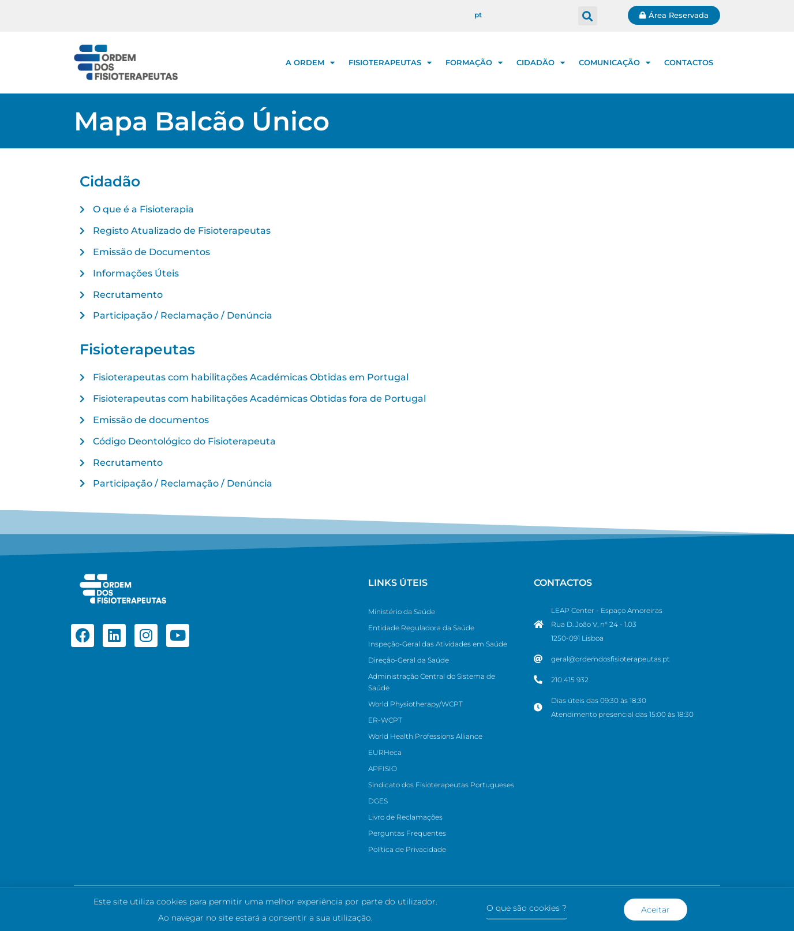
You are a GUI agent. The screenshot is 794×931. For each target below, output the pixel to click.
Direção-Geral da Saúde (408, 660)
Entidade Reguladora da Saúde (421, 627)
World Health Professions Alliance (425, 736)
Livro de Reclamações (405, 817)
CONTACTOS (688, 62)
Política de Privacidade (407, 849)
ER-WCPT (385, 720)
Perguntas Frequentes (407, 833)
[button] (587, 15)
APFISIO (382, 768)
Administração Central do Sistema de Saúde (431, 682)
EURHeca (385, 752)
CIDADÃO (540, 62)
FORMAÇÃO (474, 62)
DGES (378, 801)
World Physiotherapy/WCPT (415, 704)
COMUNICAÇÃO (614, 62)
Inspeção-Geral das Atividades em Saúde (437, 644)
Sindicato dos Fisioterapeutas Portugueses (441, 784)
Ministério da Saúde (401, 611)
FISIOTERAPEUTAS (390, 62)
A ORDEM (310, 62)
